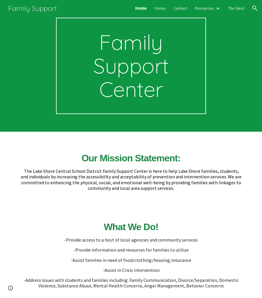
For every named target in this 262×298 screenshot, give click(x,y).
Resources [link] (204, 8)
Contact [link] (180, 8)
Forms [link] (160, 8)
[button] (255, 8)
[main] (131, 66)
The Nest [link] (236, 8)
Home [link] (141, 8)
